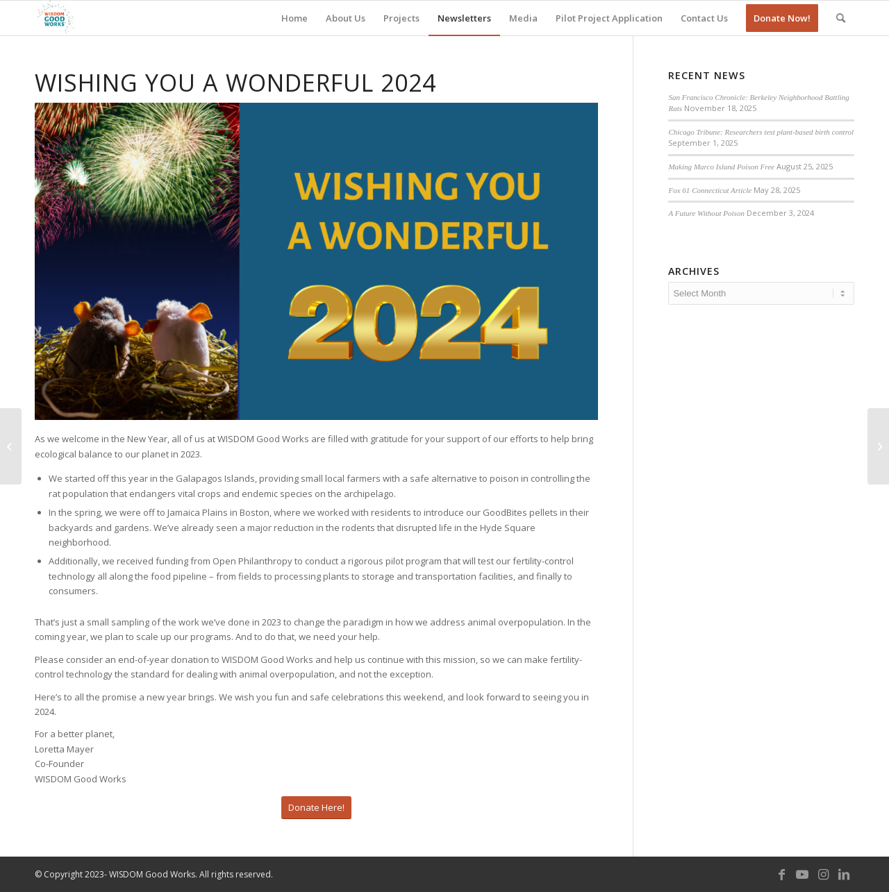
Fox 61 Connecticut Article (709, 190)
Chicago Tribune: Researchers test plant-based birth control (761, 132)
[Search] (840, 18)
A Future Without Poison (706, 213)
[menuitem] (294, 18)
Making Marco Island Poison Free (721, 166)
